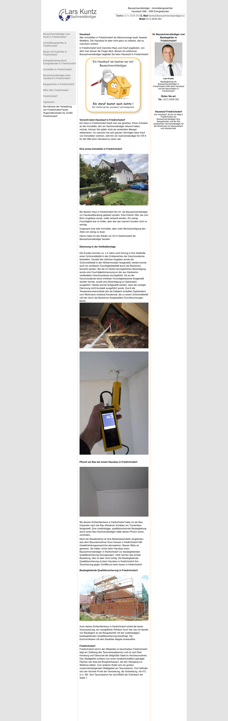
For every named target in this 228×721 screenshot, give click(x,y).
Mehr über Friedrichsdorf (55, 90)
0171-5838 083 (132, 16)
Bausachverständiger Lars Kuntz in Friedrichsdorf (56, 35)
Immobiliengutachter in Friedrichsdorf (54, 44)
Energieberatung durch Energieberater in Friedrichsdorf (59, 62)
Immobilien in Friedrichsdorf (57, 69)
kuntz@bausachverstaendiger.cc (167, 16)
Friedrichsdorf (50, 96)
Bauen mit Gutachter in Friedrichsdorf (55, 53)
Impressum (49, 102)
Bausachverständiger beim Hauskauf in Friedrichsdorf (57, 76)
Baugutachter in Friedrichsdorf (58, 84)
